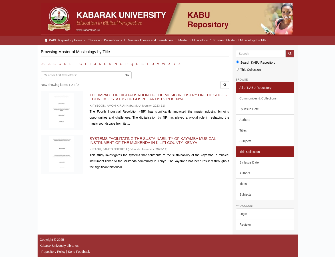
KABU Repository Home (65, 40)
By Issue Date (249, 109)
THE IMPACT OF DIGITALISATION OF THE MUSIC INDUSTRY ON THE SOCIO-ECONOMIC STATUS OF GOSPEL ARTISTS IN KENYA (158, 97)
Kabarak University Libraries (59, 245)
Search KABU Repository (255, 62)
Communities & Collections (258, 98)
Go (127, 75)
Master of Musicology (193, 40)
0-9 (43, 64)
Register (245, 224)
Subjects (245, 141)
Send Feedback (79, 251)
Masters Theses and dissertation (150, 40)
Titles (243, 130)
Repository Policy (53, 251)
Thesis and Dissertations (105, 40)
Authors (244, 119)
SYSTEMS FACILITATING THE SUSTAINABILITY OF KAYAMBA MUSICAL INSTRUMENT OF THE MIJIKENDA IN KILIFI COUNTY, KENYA (153, 141)
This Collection (248, 69)
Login (243, 214)
